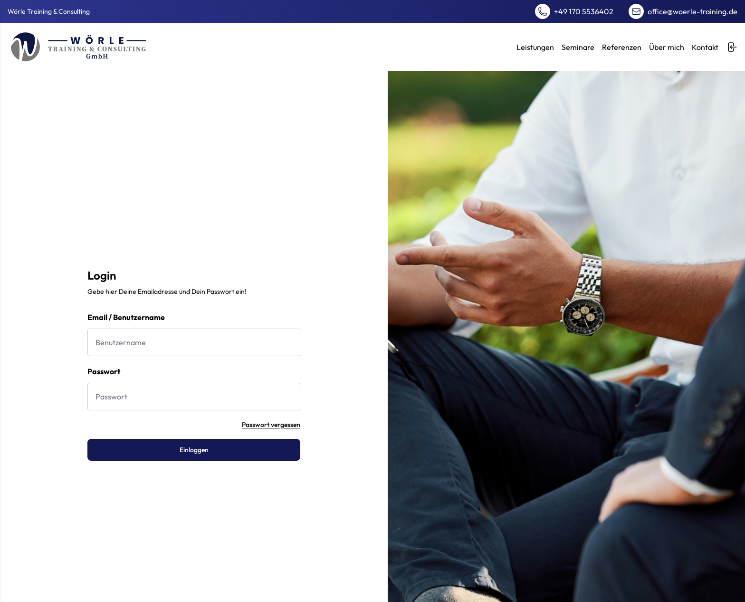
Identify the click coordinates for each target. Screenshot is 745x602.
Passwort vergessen (271, 424)
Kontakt (705, 47)
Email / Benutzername (126, 317)
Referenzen (621, 47)
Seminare (578, 47)
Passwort (103, 371)
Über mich (666, 47)
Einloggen (194, 450)
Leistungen (535, 47)
